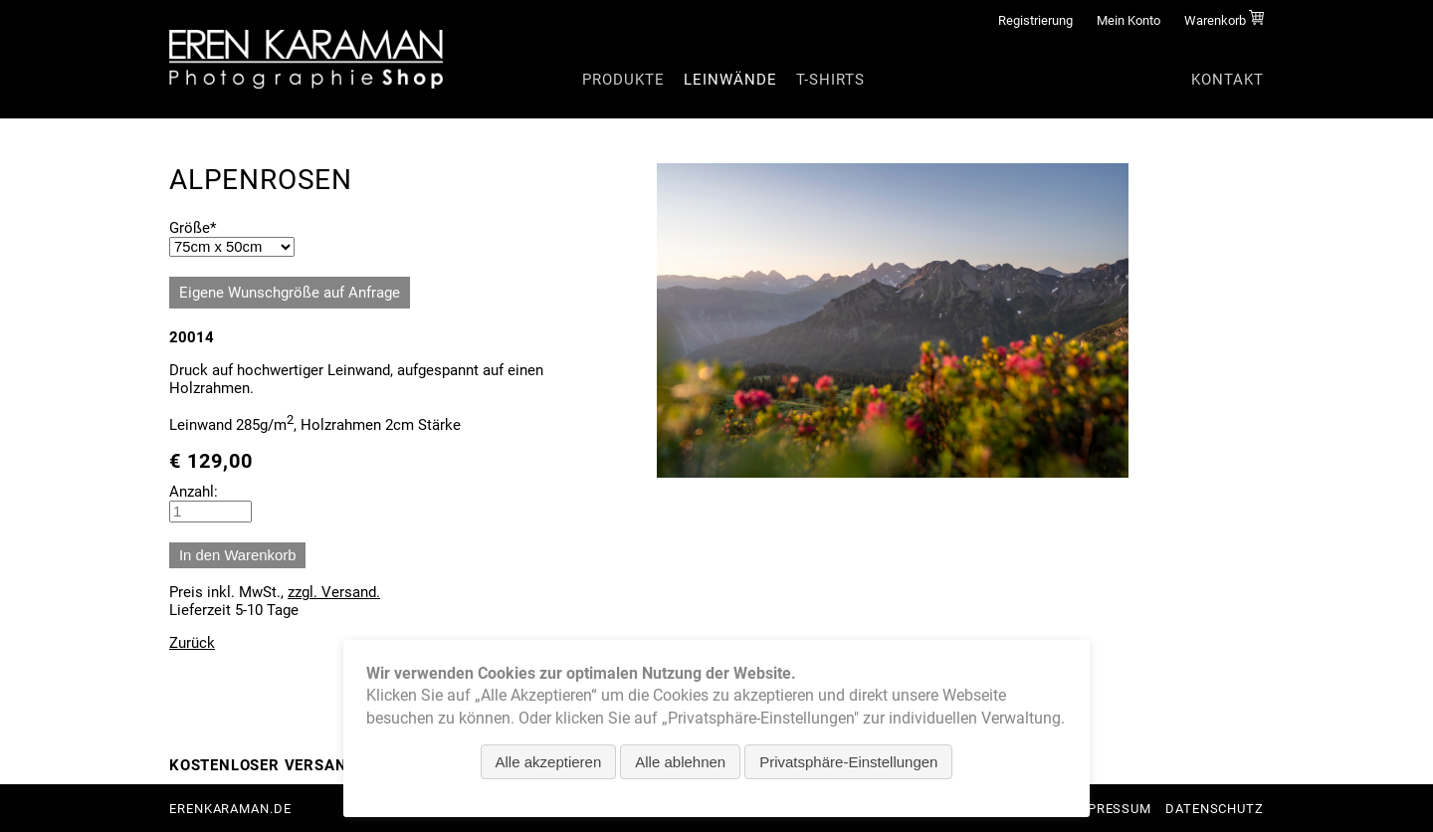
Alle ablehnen (680, 761)
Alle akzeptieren (549, 761)
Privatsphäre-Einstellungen (848, 761)
